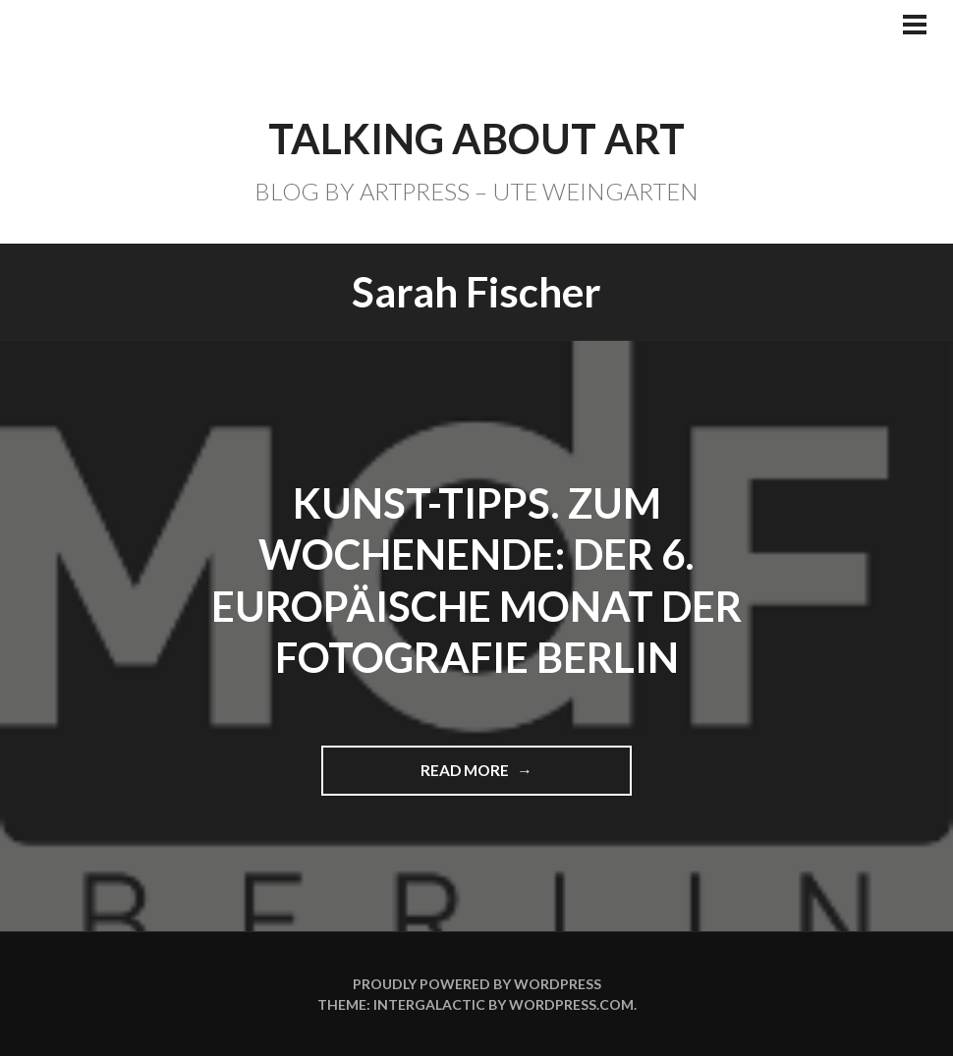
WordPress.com (571, 1004)
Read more (474, 777)
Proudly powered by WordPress (477, 983)
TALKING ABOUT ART (476, 138)
